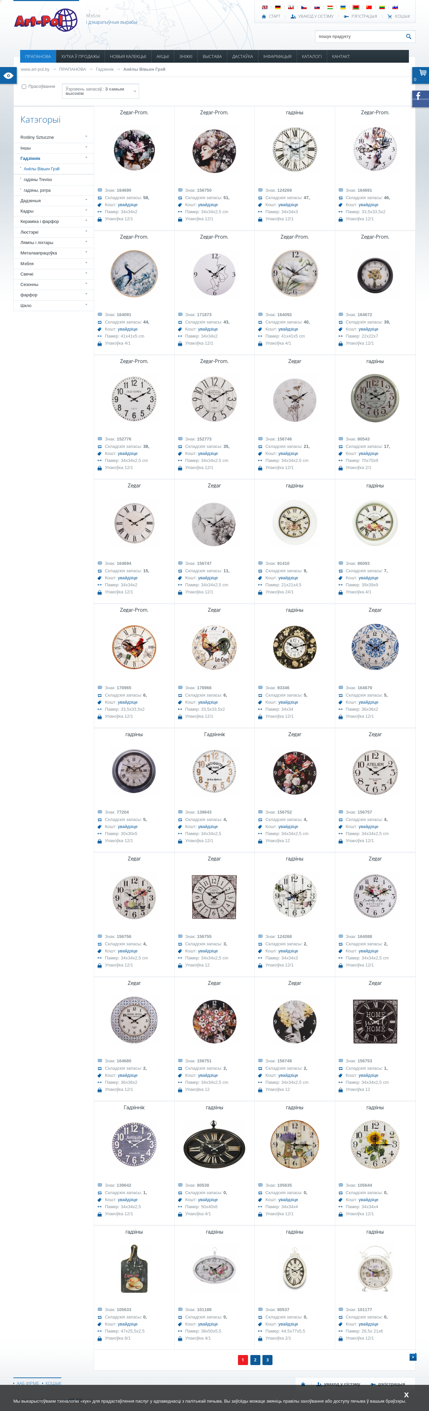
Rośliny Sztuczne (37, 137)
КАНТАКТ (341, 56)
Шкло (26, 305)
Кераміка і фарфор (39, 221)
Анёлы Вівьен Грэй (144, 69)
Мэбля (27, 263)
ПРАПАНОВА (38, 56)
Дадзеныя (30, 200)
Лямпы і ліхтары (36, 242)
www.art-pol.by (35, 69)
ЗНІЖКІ (185, 56)
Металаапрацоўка (38, 252)
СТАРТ (274, 16)
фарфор (29, 294)
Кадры (27, 211)
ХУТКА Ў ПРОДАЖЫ (80, 56)
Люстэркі (29, 232)
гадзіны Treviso (38, 179)
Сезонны (29, 284)
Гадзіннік (105, 69)
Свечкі (26, 274)
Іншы (25, 148)
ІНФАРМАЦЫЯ (277, 56)
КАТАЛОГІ (312, 56)
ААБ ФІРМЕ (28, 1383)
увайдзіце (128, 204)
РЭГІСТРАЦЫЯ (364, 16)
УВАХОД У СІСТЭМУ (315, 16)
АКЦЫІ (163, 56)
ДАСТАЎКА (242, 56)
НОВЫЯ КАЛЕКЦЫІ (128, 56)
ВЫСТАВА (212, 56)
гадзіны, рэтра (37, 190)
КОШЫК (402, 16)
